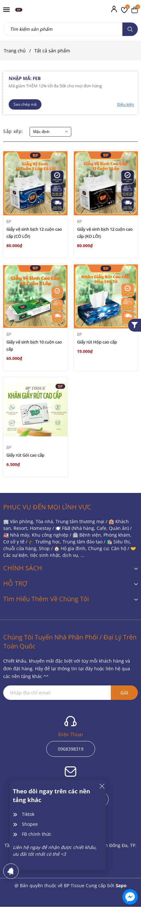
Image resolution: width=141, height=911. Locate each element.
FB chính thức (36, 834)
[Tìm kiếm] (130, 29)
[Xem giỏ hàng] (134, 9)
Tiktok (28, 814)
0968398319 (71, 749)
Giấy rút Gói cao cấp (25, 455)
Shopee (30, 824)
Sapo (121, 885)
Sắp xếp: (13, 131)
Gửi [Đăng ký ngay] (124, 693)
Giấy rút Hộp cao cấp (97, 342)
